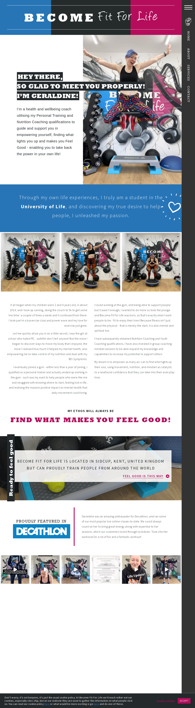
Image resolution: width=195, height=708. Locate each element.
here (47, 704)
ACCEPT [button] (184, 700)
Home (188, 36)
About (188, 53)
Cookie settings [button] (166, 700)
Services (188, 73)
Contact (188, 94)
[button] (146, 476)
